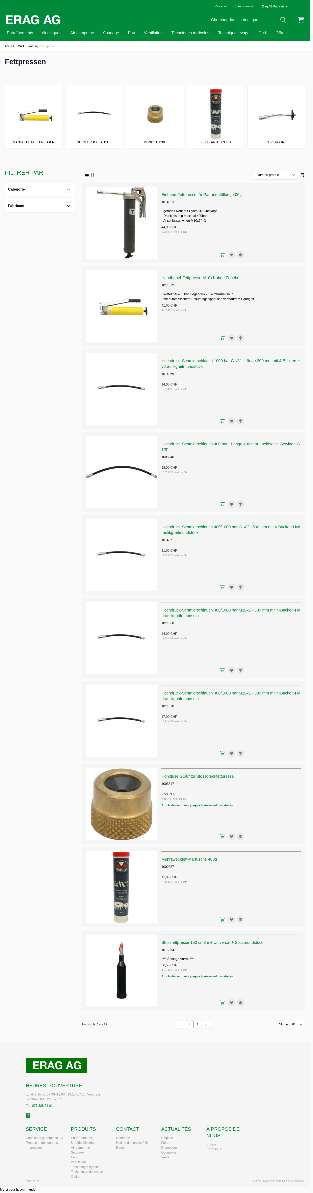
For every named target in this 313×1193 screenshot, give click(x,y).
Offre (280, 33)
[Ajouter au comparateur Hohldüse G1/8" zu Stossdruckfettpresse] (240, 836)
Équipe (211, 1144)
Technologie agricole (85, 1167)
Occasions (168, 1152)
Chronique (213, 1149)
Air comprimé (82, 33)
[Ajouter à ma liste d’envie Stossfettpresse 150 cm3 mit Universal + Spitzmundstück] (231, 1002)
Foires (165, 1142)
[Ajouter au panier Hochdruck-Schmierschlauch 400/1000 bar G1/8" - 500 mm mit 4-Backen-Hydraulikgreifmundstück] (222, 587)
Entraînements (20, 33)
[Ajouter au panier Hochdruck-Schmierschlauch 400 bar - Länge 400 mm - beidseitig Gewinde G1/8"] (222, 504)
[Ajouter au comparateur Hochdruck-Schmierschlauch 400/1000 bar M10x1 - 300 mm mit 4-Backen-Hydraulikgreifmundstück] (240, 670)
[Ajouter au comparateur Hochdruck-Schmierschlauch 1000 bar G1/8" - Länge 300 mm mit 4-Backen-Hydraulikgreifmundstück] (240, 421)
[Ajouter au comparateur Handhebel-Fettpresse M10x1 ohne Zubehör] (240, 338)
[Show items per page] (297, 1024)
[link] (180, 1024)
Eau (131, 33)
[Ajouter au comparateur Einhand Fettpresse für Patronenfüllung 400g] (240, 254)
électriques (51, 33)
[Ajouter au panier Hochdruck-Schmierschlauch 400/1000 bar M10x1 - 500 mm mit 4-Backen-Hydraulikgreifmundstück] (222, 753)
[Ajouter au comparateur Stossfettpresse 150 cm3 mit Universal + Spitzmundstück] (240, 1002)
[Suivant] (206, 1024)
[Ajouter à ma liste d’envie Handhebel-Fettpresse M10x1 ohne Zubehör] (231, 338)
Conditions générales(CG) (44, 1138)
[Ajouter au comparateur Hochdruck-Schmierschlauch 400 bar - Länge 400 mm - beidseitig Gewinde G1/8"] (240, 504)
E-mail (120, 1147)
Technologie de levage (87, 1171)
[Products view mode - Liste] (86, 175)
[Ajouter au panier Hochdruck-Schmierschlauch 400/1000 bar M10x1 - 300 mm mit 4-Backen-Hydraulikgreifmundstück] (222, 670)
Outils (75, 1176)
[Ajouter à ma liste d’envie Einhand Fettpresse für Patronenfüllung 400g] (231, 254)
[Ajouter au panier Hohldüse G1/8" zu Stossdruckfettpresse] (222, 836)
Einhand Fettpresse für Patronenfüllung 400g (201, 194)
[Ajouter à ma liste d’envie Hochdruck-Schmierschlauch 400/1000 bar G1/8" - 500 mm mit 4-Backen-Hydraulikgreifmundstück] (231, 587)
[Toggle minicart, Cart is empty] (301, 20)
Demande (123, 1138)
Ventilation (153, 33)
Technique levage (234, 33)
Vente (165, 1157)
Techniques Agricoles (190, 33)
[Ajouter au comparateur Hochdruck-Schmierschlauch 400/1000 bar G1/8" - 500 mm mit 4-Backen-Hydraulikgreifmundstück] (240, 587)
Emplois (167, 1138)
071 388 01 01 (42, 1105)
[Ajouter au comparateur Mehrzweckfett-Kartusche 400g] (240, 919)
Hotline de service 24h (132, 1142)
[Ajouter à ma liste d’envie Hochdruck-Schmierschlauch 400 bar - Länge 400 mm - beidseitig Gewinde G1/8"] (231, 504)
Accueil (9, 46)
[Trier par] (276, 175)
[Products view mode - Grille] (92, 175)
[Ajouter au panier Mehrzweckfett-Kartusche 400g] (222, 919)
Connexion (221, 6)
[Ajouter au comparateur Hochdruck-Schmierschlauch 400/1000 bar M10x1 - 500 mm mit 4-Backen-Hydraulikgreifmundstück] (240, 753)
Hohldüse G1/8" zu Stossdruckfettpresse (197, 776)
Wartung (33, 46)
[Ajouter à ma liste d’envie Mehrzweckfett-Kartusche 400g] (231, 919)
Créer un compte (244, 6)
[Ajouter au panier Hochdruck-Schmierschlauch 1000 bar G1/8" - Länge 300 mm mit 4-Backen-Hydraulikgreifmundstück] (222, 421)
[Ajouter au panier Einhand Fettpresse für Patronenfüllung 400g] (222, 255)
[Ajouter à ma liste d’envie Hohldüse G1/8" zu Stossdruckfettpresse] (231, 836)
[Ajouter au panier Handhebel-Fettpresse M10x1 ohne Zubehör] (222, 338)
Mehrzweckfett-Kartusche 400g (189, 859)
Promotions (169, 1147)
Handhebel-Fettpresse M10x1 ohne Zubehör (201, 278)
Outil (262, 33)
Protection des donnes (42, 1142)
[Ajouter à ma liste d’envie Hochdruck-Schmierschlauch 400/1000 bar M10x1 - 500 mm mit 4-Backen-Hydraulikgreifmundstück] (231, 753)
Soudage (111, 33)
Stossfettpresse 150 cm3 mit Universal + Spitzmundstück (212, 942)
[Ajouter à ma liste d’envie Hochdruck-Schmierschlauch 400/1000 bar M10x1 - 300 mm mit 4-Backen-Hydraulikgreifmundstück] (231, 670)
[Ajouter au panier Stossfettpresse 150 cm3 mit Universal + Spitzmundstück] (222, 1002)
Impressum (34, 1147)
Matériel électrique (84, 1142)
